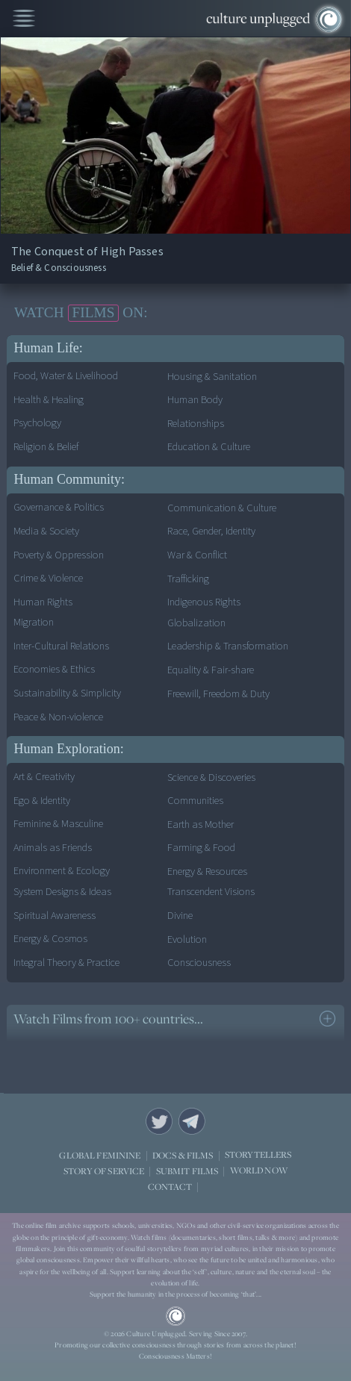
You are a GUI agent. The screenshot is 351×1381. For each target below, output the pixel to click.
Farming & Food (201, 847)
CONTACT (170, 1186)
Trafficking (188, 579)
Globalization (196, 623)
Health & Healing (48, 400)
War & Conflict (197, 555)
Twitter (159, 1121)
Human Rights (42, 602)
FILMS (93, 312)
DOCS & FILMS (183, 1155)
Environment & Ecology (61, 871)
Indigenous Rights (203, 602)
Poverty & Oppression (58, 555)
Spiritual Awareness (54, 915)
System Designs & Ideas (62, 892)
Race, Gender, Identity (211, 531)
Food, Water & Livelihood (65, 376)
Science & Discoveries (211, 777)
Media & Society (46, 531)
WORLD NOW (259, 1171)
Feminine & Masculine (58, 824)
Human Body (195, 400)
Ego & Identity (41, 800)
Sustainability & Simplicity (67, 693)
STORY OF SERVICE (103, 1170)
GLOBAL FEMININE (99, 1155)
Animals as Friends (52, 847)
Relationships (195, 423)
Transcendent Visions (211, 892)
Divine (180, 915)
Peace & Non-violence (58, 717)
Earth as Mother (200, 824)
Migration (33, 622)
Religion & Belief (45, 447)
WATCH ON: (81, 313)
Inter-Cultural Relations (61, 646)
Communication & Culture (221, 508)
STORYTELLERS (258, 1155)
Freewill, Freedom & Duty (218, 694)
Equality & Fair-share (210, 670)
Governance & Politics (58, 507)
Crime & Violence (48, 578)
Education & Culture (208, 447)
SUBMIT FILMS (187, 1170)
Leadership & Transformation (227, 646)
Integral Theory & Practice (66, 962)
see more (327, 1018)
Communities (195, 800)
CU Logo (175, 1316)
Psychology (37, 423)
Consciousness (199, 962)
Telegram (191, 1121)
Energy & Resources (207, 871)
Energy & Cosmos (50, 939)
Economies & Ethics (54, 669)
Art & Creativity (44, 777)
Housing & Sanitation (212, 376)
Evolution (187, 939)
